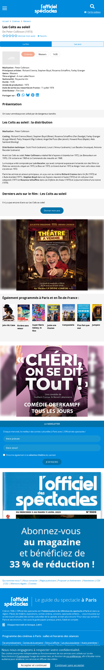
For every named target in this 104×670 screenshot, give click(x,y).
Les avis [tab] (77, 44)
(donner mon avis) (26, 36)
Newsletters (88, 580)
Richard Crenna (30, 70)
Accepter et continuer (34, 665)
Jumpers (96, 325)
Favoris (42, 36)
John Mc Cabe (8, 325)
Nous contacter (30, 580)
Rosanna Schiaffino (61, 70)
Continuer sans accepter (69, 665)
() (21, 136)
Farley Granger (78, 70)
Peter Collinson (22, 67)
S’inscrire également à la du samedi (31, 455)
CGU (6, 583)
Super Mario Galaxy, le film (38, 328)
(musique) (82, 147)
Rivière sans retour (23, 327)
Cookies (32, 583)
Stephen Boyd (44, 70)
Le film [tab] (26, 44)
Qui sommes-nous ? (11, 580)
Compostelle (68, 325)
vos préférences (73, 656)
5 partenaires (23, 656)
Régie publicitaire (48, 580)
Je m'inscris (52, 462)
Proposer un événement (69, 580)
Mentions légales (19, 583)
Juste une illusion (51, 327)
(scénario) (36, 147)
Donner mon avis (52, 210)
